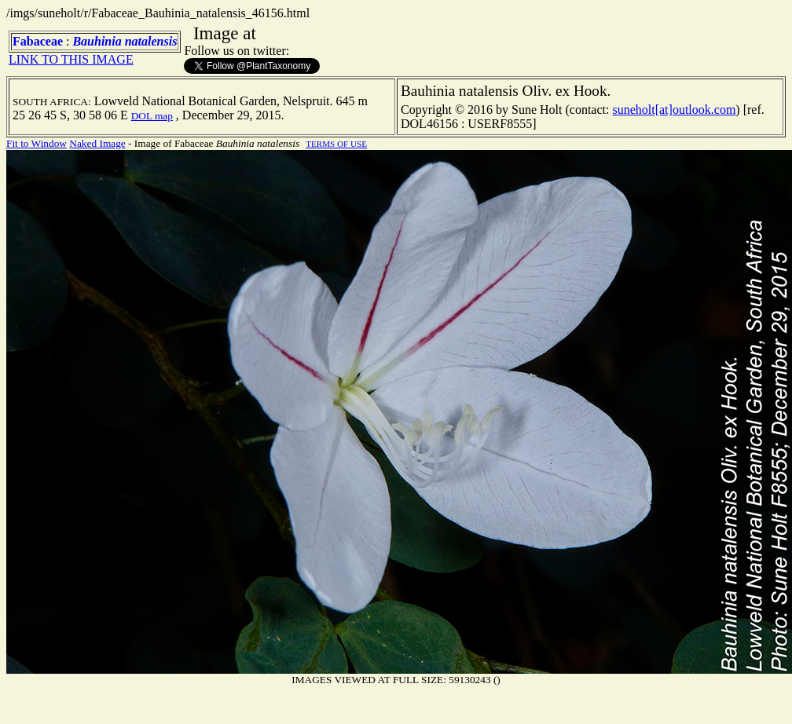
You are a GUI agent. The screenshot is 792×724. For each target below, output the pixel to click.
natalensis (151, 41)
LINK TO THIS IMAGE (71, 59)
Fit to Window (36, 143)
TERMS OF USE (336, 143)
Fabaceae (38, 41)
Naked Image (97, 143)
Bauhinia (96, 41)
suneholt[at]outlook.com (673, 109)
